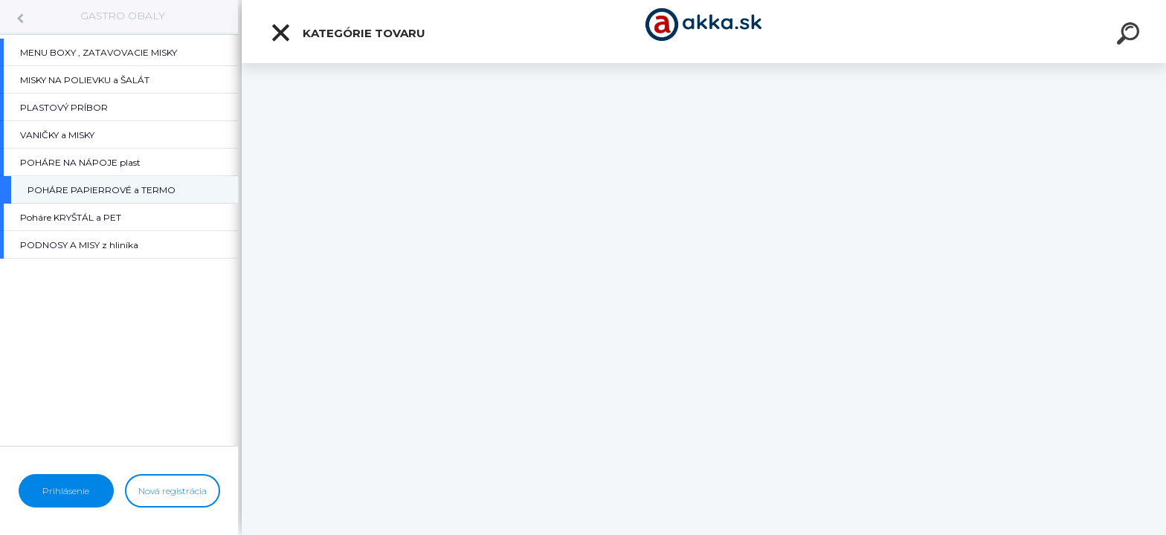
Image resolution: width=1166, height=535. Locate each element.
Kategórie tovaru (347, 33)
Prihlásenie (65, 490)
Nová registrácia (172, 490)
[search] (1130, 36)
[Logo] (703, 31)
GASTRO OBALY (122, 15)
